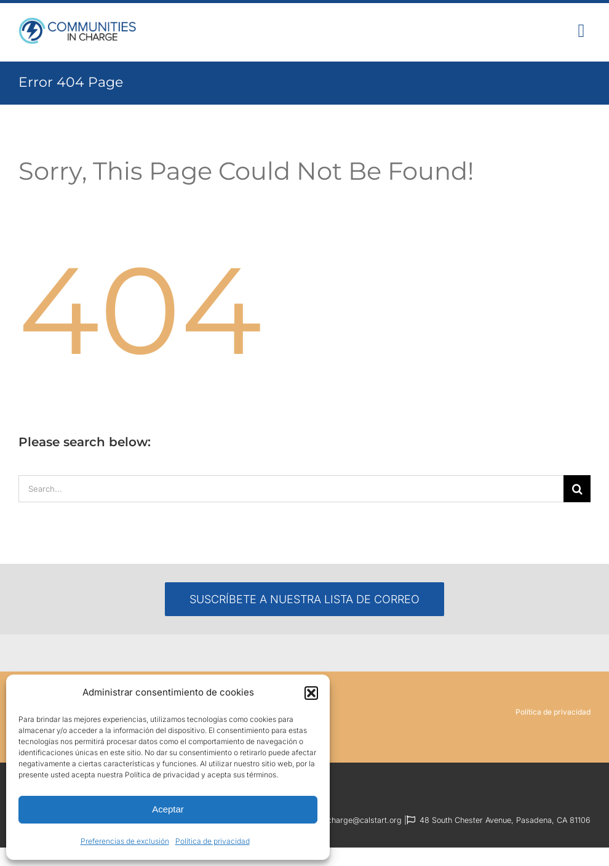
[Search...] (290, 488)
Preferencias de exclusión (125, 841)
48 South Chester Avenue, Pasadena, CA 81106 (505, 820)
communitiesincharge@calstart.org (339, 820)
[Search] (577, 488)
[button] (311, 693)
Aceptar (168, 809)
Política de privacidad (212, 841)
